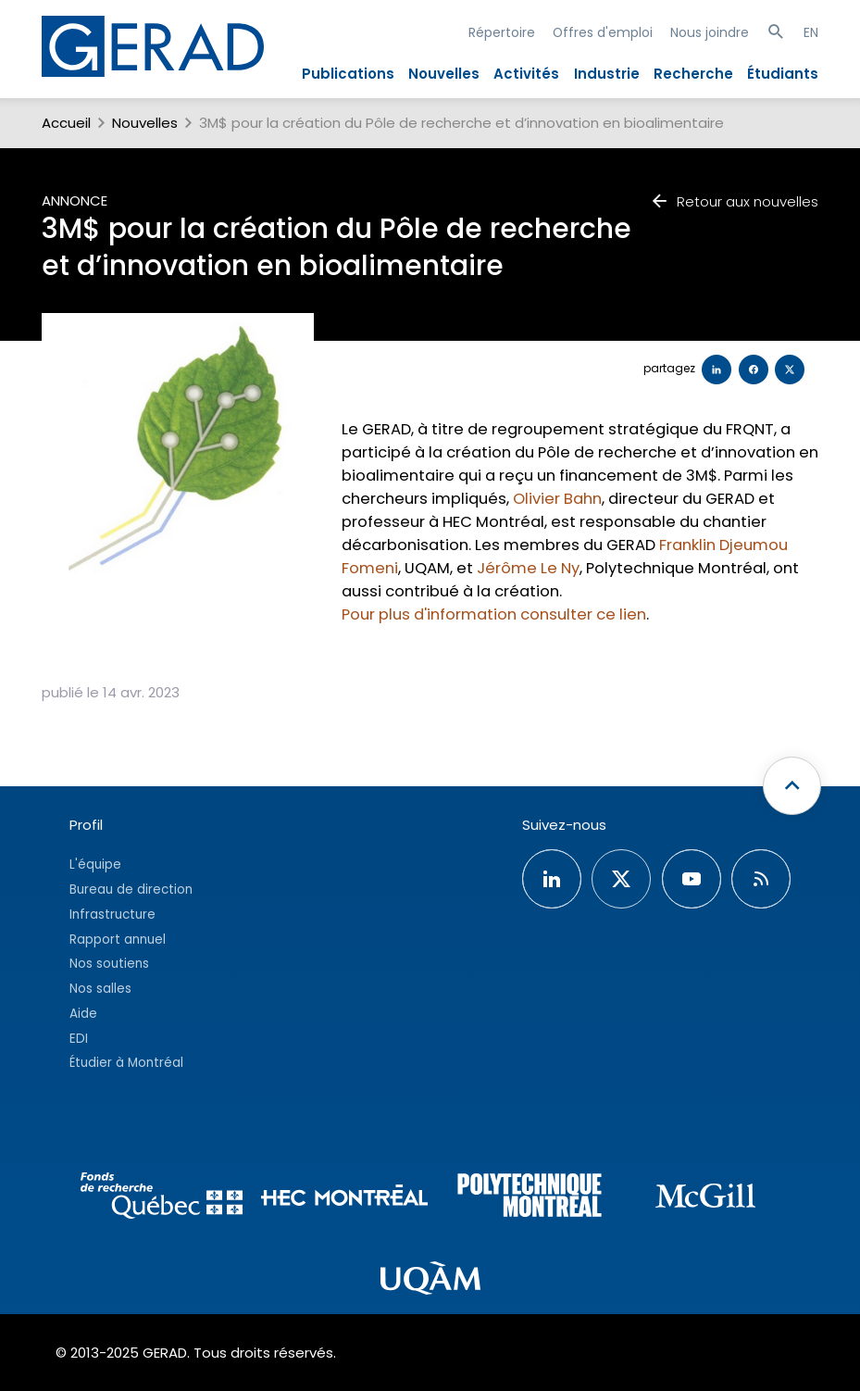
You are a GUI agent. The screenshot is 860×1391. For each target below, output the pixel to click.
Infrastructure (112, 914)
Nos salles (100, 988)
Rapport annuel (117, 939)
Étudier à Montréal (126, 1062)
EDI (78, 1038)
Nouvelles (444, 73)
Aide (83, 1013)
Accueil (66, 122)
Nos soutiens (109, 963)
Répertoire (501, 32)
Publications (348, 73)
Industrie (607, 73)
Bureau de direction (131, 889)
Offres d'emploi (603, 32)
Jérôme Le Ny (528, 568)
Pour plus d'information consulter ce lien (494, 614)
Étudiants (782, 73)
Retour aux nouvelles (734, 201)
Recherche (693, 73)
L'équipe (95, 864)
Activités (526, 73)
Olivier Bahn (557, 498)
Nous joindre (709, 32)
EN (811, 32)
